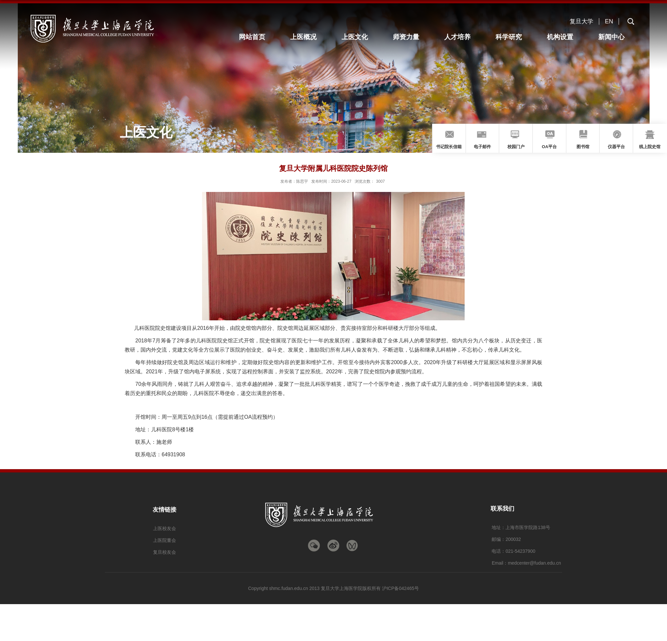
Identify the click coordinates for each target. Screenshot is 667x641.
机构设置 (561, 36)
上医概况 (309, 36)
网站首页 (258, 36)
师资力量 (410, 36)
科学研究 (511, 36)
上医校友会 (164, 528)
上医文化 (359, 36)
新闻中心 (612, 36)
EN (609, 21)
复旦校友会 (164, 552)
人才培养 (460, 36)
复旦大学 (581, 21)
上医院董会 (164, 540)
